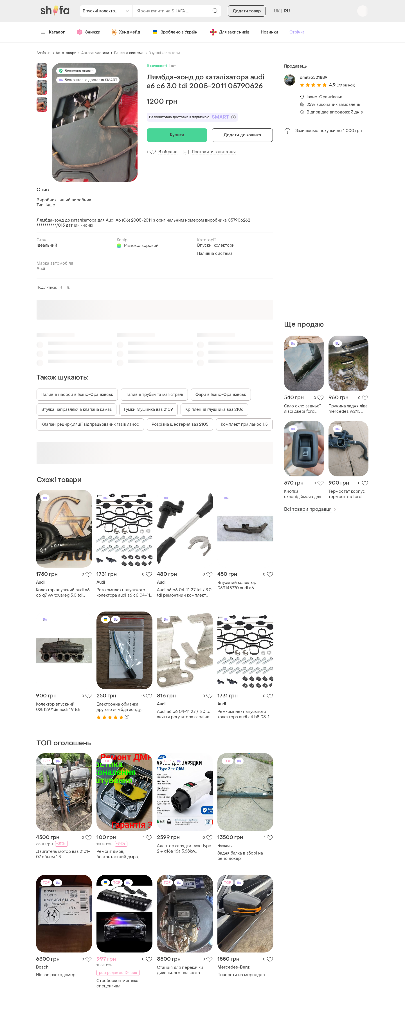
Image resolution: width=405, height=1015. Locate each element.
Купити (177, 135)
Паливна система (128, 53)
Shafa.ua (44, 53)
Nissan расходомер (55, 975)
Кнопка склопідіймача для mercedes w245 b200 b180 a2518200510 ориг (302, 494)
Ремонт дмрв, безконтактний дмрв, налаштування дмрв (117, 854)
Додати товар (247, 11)
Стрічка (297, 32)
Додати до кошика (242, 135)
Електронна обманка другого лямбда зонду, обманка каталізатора (118, 707)
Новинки (269, 32)
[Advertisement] (326, 227)
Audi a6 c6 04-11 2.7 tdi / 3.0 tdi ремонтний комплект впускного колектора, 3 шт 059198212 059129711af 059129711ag (184, 592)
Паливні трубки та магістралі (154, 394)
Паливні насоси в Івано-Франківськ (77, 394)
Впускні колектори (164, 53)
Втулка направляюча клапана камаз (76, 409)
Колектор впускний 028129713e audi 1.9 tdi (58, 707)
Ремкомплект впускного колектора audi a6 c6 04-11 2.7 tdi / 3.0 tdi (123, 592)
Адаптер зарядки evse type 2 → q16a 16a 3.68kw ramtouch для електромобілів (184, 848)
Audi (41, 268)
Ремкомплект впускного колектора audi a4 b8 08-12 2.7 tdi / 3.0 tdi (244, 714)
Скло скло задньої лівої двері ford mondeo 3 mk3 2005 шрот (304, 408)
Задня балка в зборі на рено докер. (240, 856)
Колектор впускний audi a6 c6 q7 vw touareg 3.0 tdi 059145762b (63, 592)
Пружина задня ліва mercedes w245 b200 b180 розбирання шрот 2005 (348, 408)
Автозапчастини (95, 53)
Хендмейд (126, 32)
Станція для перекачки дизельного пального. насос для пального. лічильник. (180, 970)
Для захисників (229, 32)
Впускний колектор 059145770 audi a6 (236, 585)
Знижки (88, 32)
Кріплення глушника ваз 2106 (214, 409)
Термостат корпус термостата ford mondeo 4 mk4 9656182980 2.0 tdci (348, 494)
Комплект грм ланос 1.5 (244, 424)
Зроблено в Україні (175, 32)
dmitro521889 (313, 77)
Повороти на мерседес (241, 975)
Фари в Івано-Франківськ (220, 394)
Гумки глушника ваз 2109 (148, 409)
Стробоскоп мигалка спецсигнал (117, 983)
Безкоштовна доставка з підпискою (192, 117)
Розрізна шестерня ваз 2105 (180, 424)
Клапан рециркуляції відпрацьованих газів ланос (90, 424)
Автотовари (66, 53)
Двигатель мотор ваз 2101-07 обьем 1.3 (63, 854)
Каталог (53, 32)
